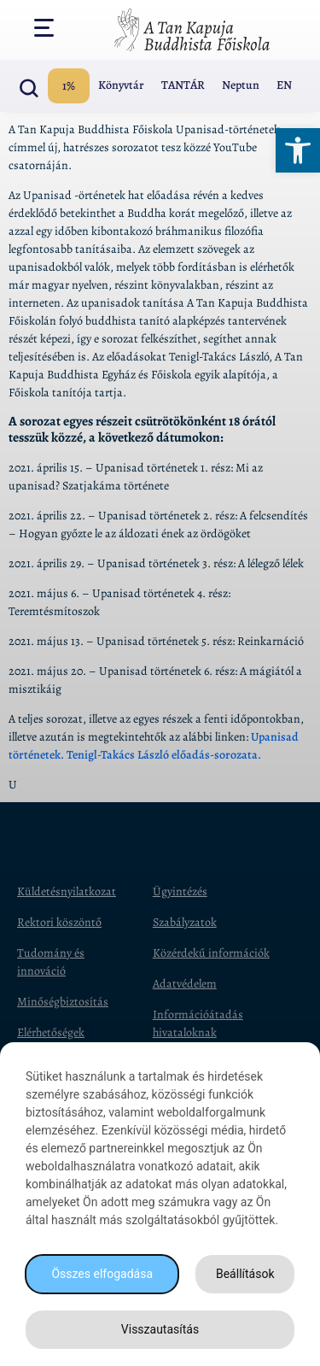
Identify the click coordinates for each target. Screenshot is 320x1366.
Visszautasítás (160, 1329)
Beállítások (245, 1274)
